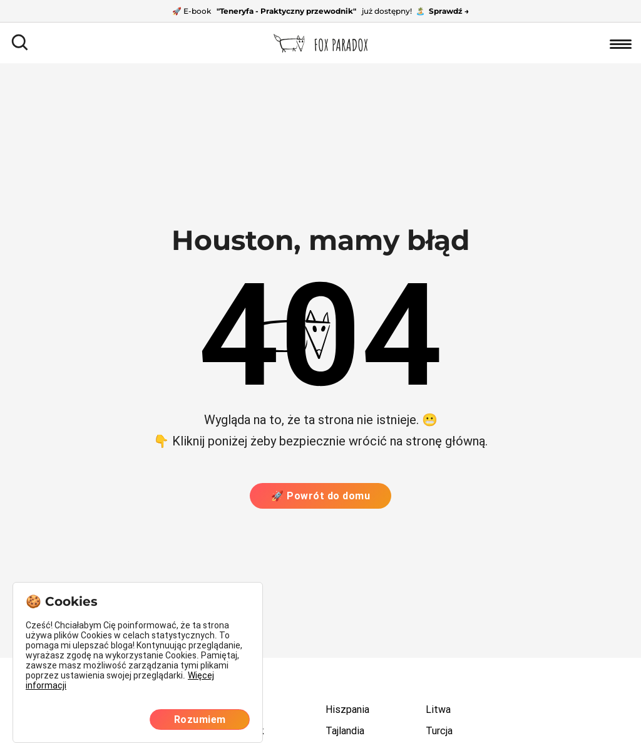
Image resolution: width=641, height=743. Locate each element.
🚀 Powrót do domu (320, 496)
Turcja (439, 731)
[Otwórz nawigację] (621, 43)
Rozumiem (200, 719)
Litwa (438, 709)
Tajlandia (345, 731)
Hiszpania (347, 709)
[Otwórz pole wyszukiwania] (20, 43)
